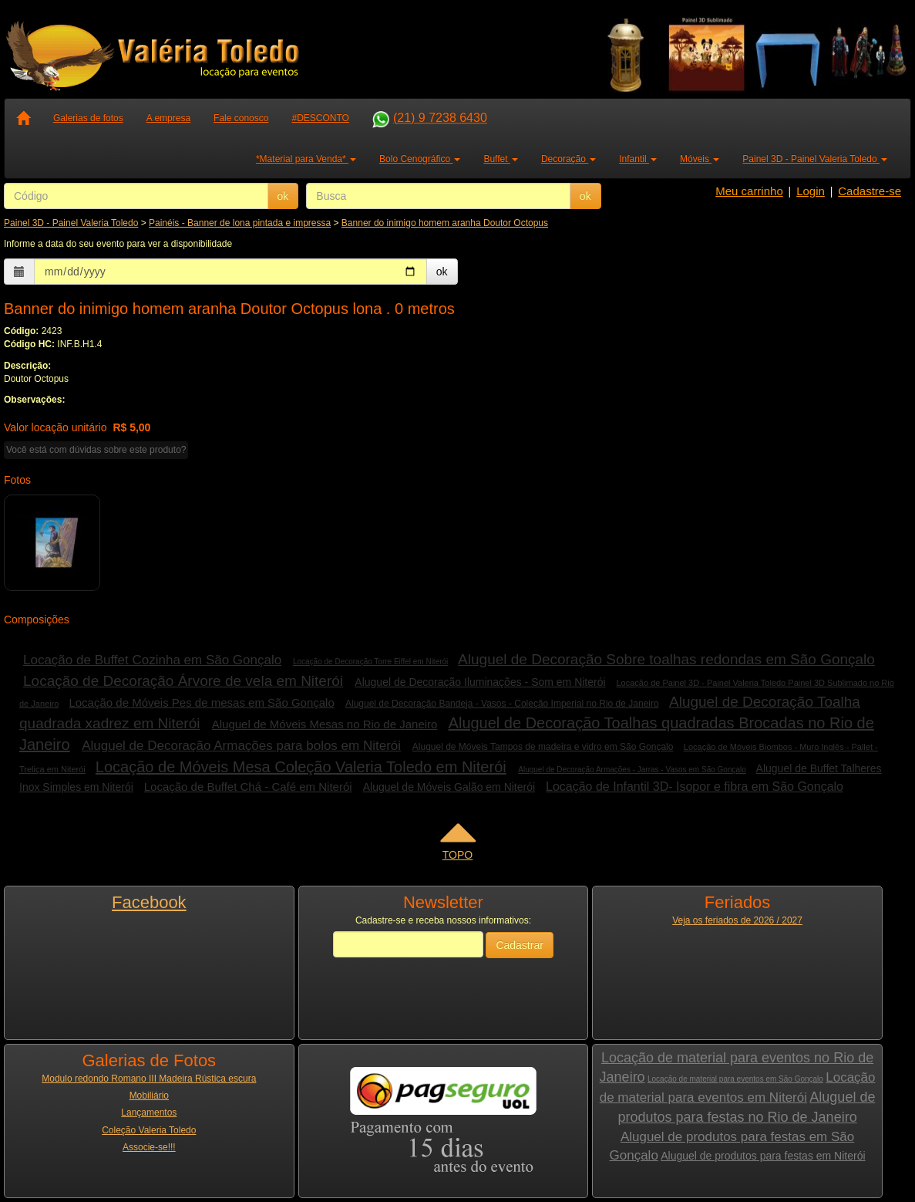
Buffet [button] (500, 159)
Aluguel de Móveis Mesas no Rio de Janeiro (325, 724)
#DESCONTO (319, 118)
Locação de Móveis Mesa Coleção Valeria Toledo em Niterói (301, 766)
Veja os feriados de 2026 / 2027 (737, 920)
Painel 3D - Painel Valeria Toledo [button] (814, 159)
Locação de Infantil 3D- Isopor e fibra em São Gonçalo (694, 786)
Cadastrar (519, 945)
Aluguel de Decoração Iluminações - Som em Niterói (480, 682)
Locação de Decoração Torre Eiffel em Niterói (370, 661)
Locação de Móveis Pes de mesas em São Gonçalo (201, 702)
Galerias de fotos (88, 118)
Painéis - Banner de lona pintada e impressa (240, 223)
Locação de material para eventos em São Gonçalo (735, 1079)
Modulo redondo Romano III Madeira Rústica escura (149, 1078)
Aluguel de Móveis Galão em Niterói (449, 787)
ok (283, 196)
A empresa (168, 118)
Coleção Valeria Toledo (149, 1130)
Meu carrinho (749, 191)
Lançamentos (149, 1112)
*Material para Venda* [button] (306, 159)
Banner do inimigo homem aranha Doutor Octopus (444, 223)
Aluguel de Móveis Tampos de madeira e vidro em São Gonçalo (543, 746)
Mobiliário (149, 1095)
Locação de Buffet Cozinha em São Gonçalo (152, 660)
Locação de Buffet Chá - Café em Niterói (248, 786)
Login (810, 191)
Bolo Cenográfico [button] (419, 159)
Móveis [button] (699, 159)
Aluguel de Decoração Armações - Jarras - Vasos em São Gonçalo (632, 769)
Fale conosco (241, 118)
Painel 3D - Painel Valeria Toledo (71, 223)
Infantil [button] (638, 159)
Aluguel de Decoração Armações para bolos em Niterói (241, 745)
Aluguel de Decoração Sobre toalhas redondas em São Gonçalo (666, 659)
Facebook (149, 902)
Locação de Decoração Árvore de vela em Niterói (183, 681)
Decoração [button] (568, 159)
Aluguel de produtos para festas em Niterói (763, 1156)
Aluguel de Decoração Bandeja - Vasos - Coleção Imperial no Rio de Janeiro (502, 703)
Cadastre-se (869, 191)
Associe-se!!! (149, 1147)
